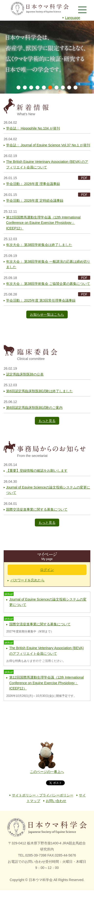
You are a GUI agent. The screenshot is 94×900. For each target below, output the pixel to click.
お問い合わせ (56, 801)
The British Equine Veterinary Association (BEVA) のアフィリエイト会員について (47, 164)
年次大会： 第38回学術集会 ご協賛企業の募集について (48, 284)
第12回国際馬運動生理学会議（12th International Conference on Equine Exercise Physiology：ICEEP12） (43, 222)
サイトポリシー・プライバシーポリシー (42, 795)
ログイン (47, 570)
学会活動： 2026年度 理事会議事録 (33, 184)
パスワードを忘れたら (27, 580)
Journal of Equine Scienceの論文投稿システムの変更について (48, 490)
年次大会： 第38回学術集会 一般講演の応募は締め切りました (48, 264)
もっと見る (47, 421)
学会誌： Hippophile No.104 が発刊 (33, 128)
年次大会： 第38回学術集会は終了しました (39, 245)
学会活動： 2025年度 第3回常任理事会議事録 (40, 300)
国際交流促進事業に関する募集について (36, 509)
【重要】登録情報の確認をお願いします (36, 470)
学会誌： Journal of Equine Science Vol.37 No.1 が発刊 (48, 145)
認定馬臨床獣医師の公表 (25, 374)
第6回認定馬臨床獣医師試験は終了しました (39, 391)
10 (75, 87)
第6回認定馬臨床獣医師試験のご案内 (34, 408)
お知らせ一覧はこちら (47, 314)
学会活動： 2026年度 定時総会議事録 (34, 200)
